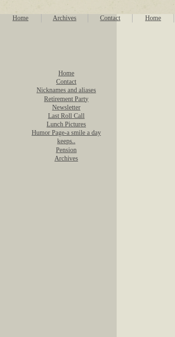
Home (20, 18)
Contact (110, 18)
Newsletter (66, 107)
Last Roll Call (66, 115)
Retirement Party (66, 99)
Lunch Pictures (66, 124)
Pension (66, 150)
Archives (65, 18)
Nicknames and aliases (66, 90)
